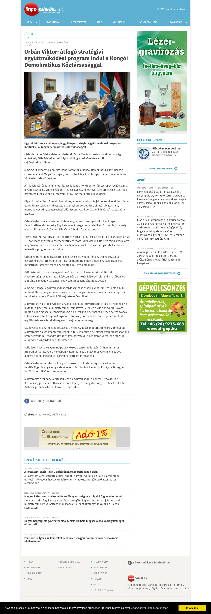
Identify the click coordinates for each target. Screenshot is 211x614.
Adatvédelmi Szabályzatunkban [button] (149, 608)
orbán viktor (59, 415)
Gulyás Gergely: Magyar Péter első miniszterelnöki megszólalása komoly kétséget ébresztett (74, 523)
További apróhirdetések (160, 273)
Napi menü (66, 567)
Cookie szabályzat (104, 590)
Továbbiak (176, 22)
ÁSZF (96, 584)
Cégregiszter (78, 22)
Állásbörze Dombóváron (166, 149)
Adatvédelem (101, 567)
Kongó (46, 415)
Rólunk (98, 579)
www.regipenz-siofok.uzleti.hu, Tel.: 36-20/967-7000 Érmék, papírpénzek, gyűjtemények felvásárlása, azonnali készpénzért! (160, 258)
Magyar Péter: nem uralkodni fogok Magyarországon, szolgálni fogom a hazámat (73, 496)
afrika (37, 415)
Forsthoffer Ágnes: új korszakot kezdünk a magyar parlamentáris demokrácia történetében (71, 540)
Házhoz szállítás (147, 22)
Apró (99, 22)
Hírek (29, 22)
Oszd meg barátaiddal (46, 401)
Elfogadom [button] (192, 608)
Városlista (62, 9)
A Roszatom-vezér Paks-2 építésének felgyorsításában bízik (61, 472)
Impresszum (100, 573)
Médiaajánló (101, 562)
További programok (159, 168)
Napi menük (119, 22)
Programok (52, 22)
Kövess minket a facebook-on (151, 563)
